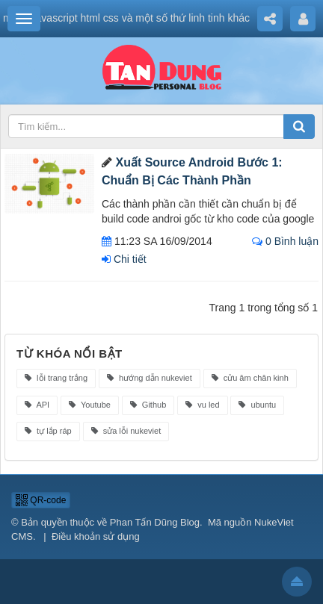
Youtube (90, 404)
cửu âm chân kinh (250, 377)
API (37, 404)
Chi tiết (124, 259)
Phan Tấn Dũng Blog (155, 522)
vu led (202, 404)
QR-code (41, 500)
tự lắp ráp (48, 430)
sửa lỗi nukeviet (126, 430)
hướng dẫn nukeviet (149, 377)
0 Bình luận (285, 241)
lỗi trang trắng (56, 377)
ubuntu (257, 404)
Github (148, 404)
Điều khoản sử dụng (96, 536)
